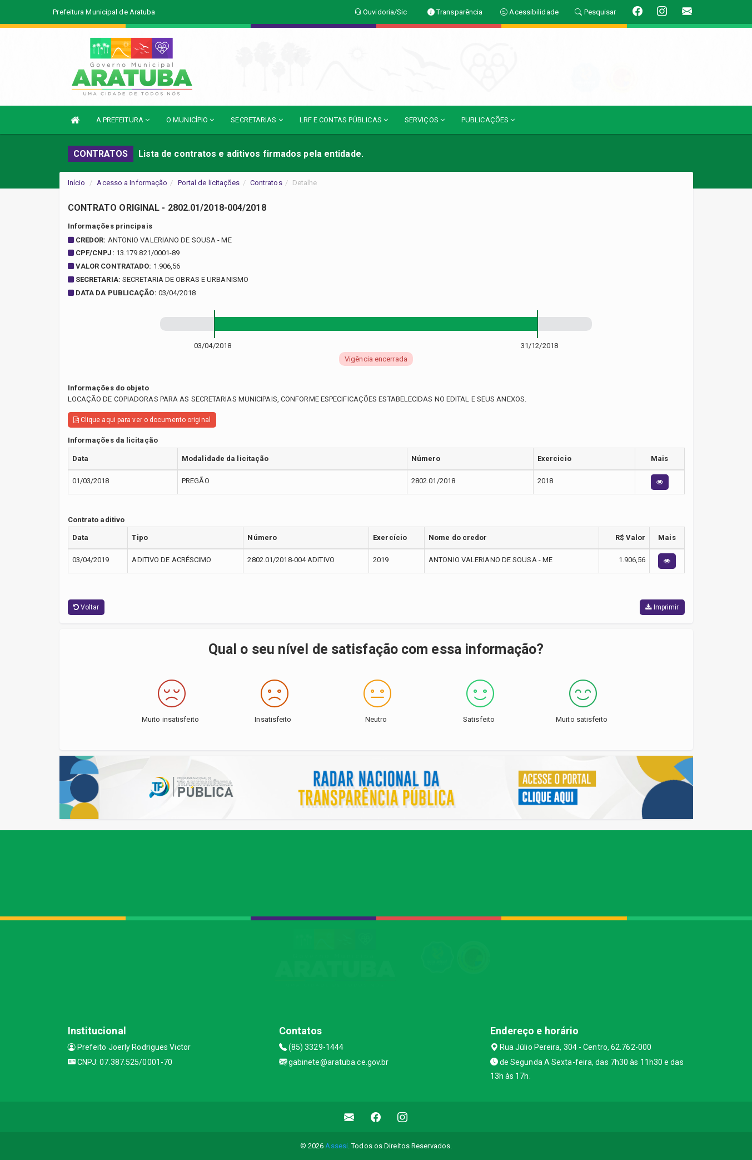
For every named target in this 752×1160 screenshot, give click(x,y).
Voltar (86, 607)
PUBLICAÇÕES (488, 120)
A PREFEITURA (123, 120)
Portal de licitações (209, 183)
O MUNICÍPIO (190, 120)
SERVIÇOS (425, 120)
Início (77, 183)
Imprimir (662, 607)
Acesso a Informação (132, 183)
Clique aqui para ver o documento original (142, 420)
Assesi (336, 1146)
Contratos (266, 183)
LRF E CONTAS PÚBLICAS (344, 120)
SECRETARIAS (256, 120)
